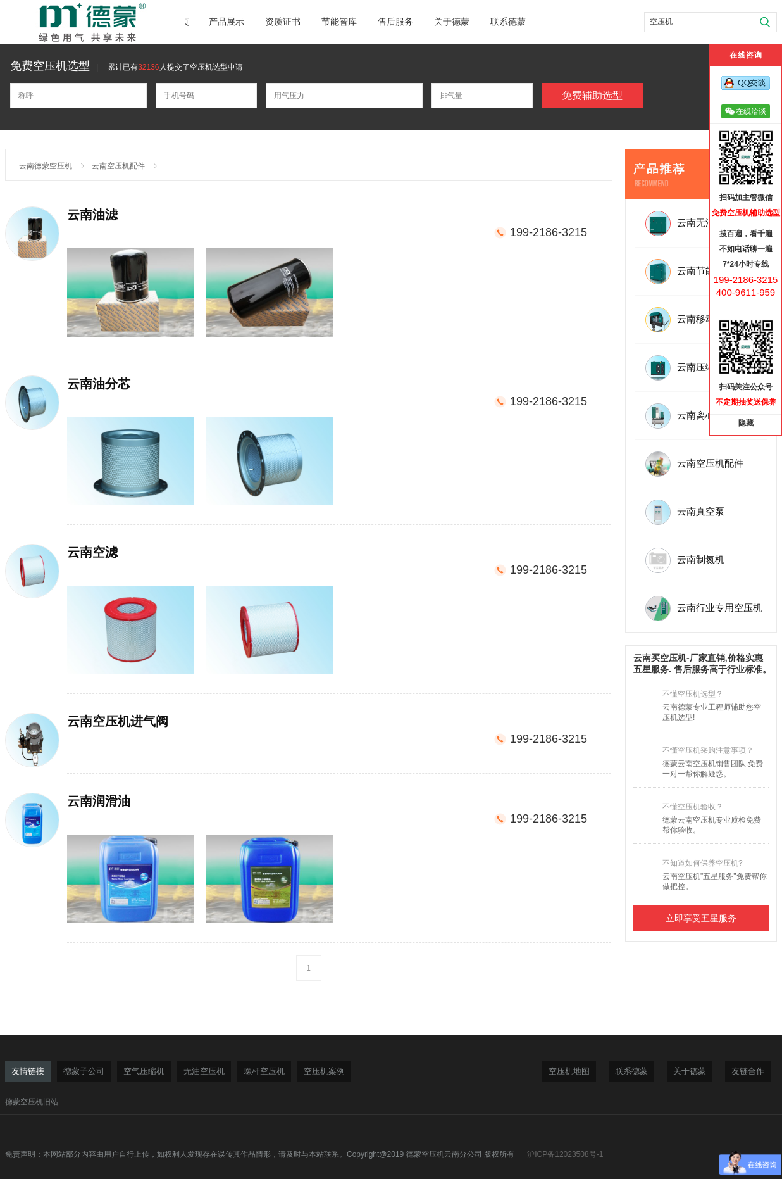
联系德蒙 (508, 21)
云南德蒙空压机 (45, 165)
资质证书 (283, 21)
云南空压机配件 (118, 165)
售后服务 (395, 21)
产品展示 (226, 21)
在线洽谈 (745, 111)
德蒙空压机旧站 (31, 1101)
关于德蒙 (451, 21)
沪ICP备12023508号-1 (565, 1154)
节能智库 (339, 21)
